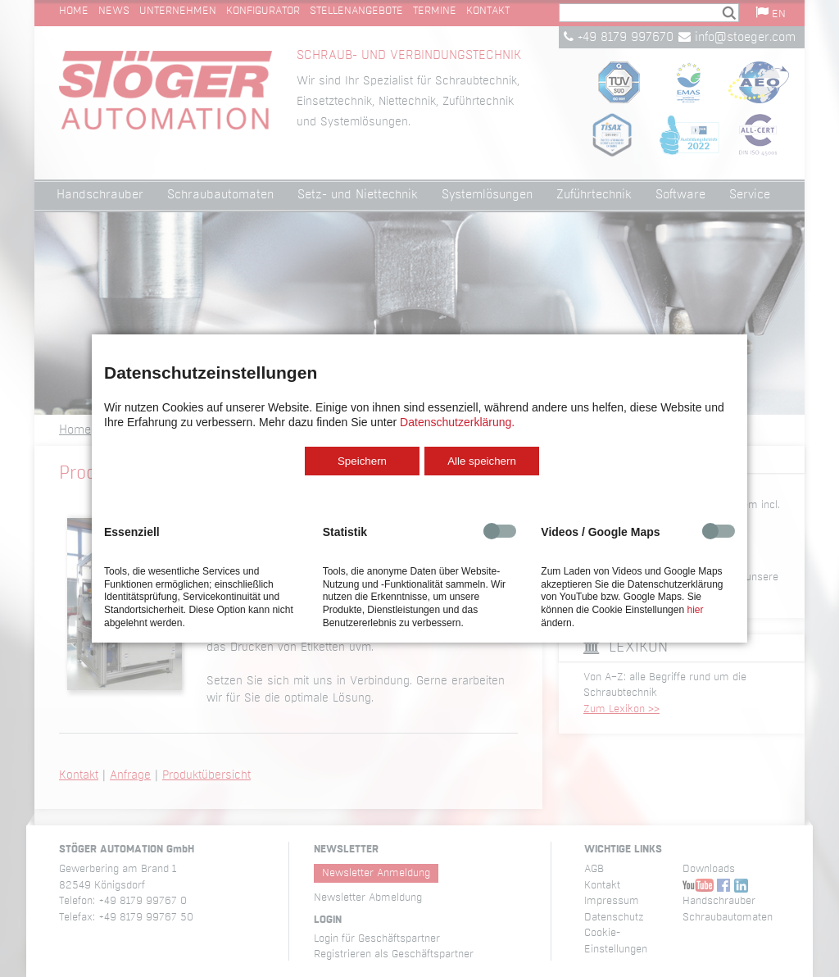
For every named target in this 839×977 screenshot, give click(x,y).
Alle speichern (481, 461)
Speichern (362, 461)
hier (695, 610)
